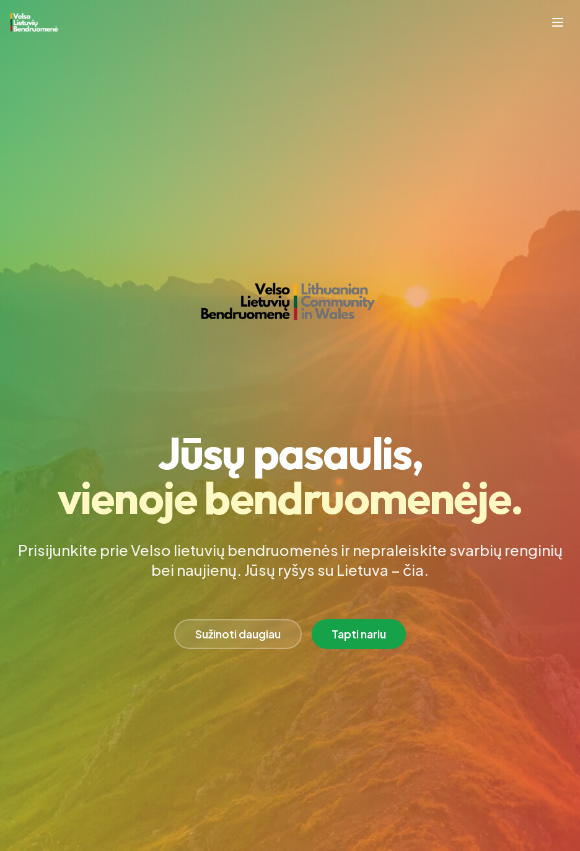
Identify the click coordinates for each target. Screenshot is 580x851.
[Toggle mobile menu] (557, 22)
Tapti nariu (359, 634)
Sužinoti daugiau (238, 634)
